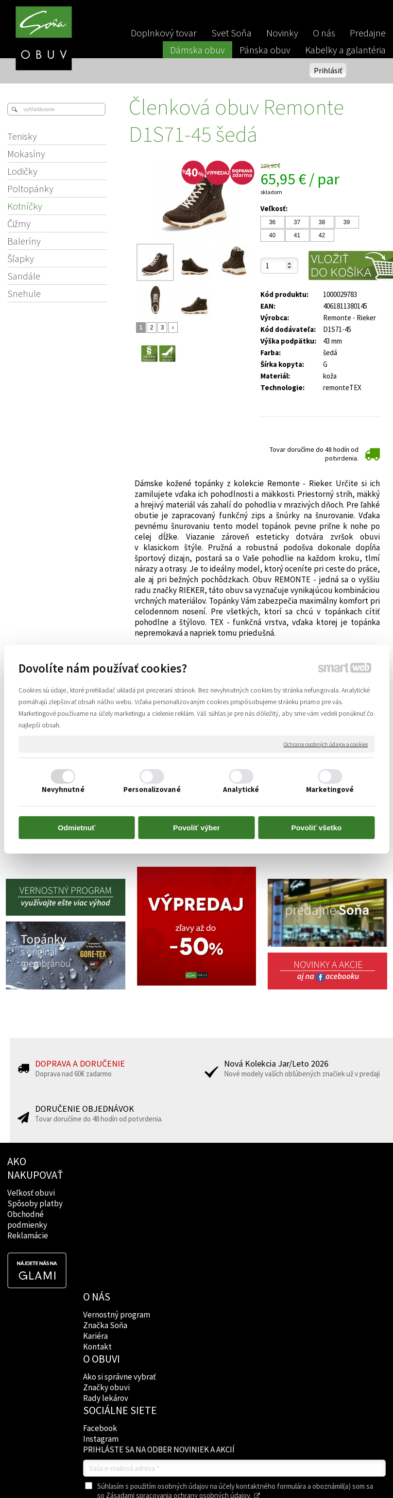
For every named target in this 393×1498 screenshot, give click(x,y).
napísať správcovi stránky (219, 1409)
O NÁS (97, 1161)
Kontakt (98, 1211)
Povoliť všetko (316, 827)
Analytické (241, 789)
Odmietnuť (76, 827)
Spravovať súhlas (196, 1417)
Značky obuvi (184, 1200)
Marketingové (330, 789)
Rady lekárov (183, 1211)
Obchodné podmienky (27, 1219)
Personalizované (152, 789)
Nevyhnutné (63, 789)
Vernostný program (117, 1179)
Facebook (255, 1192)
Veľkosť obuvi (31, 1192)
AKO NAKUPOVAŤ (35, 1168)
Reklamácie (27, 1235)
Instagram (255, 1203)
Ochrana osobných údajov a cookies (326, 743)
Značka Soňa (106, 1190)
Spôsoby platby (35, 1203)
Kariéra (96, 1200)
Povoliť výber (196, 827)
